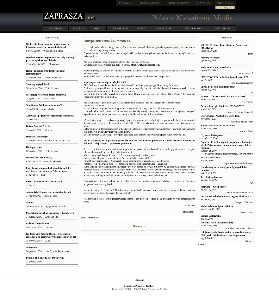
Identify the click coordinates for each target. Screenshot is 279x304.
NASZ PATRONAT (164, 28)
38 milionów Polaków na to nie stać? (44, 105)
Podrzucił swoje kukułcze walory (217, 222)
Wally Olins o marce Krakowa (216, 67)
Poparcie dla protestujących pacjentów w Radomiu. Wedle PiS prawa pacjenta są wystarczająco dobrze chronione (226, 145)
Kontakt (139, 280)
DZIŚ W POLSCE (223, 28)
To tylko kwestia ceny (211, 177)
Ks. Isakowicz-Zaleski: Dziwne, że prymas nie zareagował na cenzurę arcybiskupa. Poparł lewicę (51, 235)
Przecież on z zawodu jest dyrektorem (45, 257)
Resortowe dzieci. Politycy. (39, 157)
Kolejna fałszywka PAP (37, 223)
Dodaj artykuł (225, 7)
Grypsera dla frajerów (212, 135)
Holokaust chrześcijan (37, 136)
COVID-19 (97, 28)
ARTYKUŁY (78, 28)
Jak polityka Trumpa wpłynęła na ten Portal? (48, 192)
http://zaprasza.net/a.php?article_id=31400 (105, 82)
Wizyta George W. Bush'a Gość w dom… (221, 116)
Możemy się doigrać (210, 57)
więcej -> (202, 244)
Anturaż (30, 202)
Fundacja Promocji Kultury (139, 285)
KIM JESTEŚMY (55, 28)
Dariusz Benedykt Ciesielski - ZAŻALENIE (222, 106)
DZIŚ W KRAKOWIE (194, 28)
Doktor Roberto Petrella (38, 126)
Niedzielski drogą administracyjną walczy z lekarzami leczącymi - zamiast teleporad (47, 45)
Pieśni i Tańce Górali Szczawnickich (44, 181)
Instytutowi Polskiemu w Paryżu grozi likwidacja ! (226, 196)
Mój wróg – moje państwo (213, 186)
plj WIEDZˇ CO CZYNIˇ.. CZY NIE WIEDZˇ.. (224, 96)
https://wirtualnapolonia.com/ (145, 64)
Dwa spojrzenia (34, 147)
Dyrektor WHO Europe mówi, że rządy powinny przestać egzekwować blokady (50, 59)
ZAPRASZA (150, 3)
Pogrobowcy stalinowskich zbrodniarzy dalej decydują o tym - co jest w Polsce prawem (48, 169)
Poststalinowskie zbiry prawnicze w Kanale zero (50, 213)
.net (126, 3)
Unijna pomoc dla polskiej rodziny (218, 86)
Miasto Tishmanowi (210, 157)
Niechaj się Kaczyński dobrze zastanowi (46, 94)
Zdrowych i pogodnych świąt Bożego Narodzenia (50, 115)
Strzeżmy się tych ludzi (37, 84)
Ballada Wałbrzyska (210, 216)
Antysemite (31, 247)
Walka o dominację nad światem (217, 206)
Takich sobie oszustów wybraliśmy (218, 125)
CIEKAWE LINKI (120, 28)
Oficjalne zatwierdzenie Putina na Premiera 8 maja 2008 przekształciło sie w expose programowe (226, 234)
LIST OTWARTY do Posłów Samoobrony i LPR (224, 77)
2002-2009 (141, 28)
